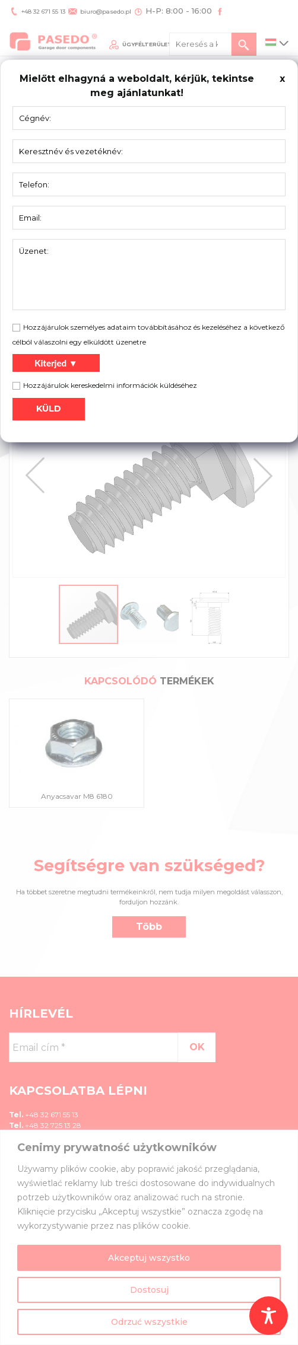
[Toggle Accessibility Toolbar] (268, 1315)
